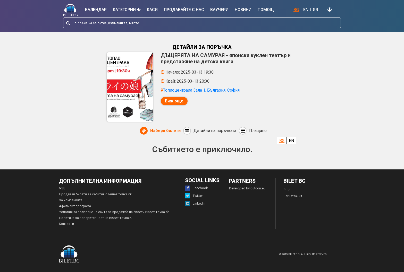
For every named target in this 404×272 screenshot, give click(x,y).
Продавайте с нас (184, 9)
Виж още (174, 101)
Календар (96, 9)
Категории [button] (127, 9)
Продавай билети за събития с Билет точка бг (95, 194)
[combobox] (202, 22)
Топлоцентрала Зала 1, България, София (201, 90)
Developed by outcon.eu (247, 188)
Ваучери (219, 9)
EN (305, 9)
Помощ (266, 9)
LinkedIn (195, 203)
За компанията (70, 200)
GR (315, 9)
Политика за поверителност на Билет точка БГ (96, 218)
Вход (286, 189)
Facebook (196, 188)
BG (296, 9)
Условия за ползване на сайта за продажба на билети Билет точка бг (114, 212)
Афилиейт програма (75, 206)
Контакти (66, 223)
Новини (243, 9)
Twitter (194, 195)
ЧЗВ (62, 188)
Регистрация (292, 196)
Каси (152, 9)
